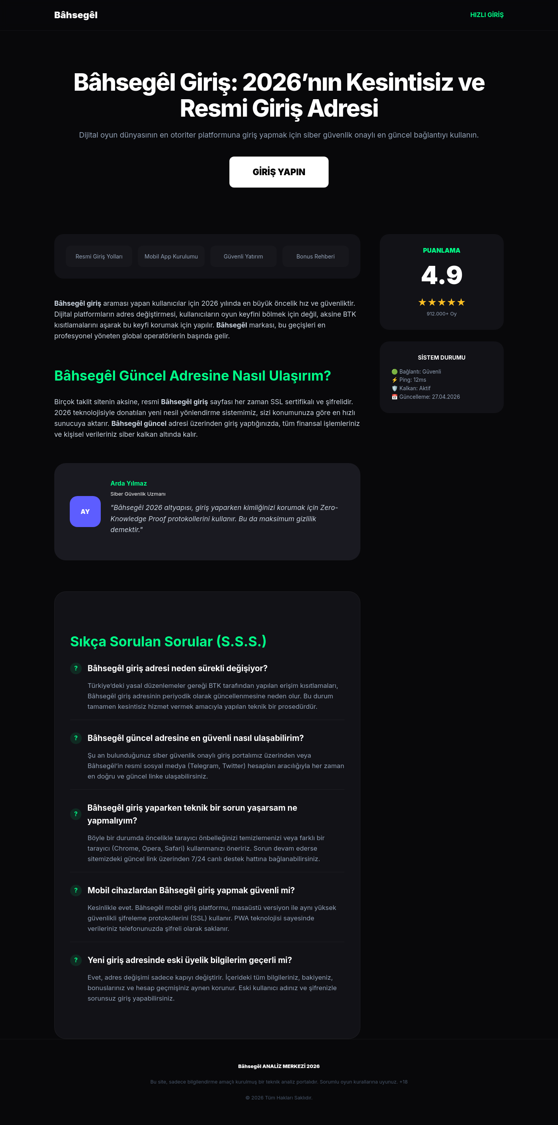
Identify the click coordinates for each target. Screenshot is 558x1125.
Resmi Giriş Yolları (99, 256)
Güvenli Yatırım (243, 256)
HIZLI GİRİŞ (487, 15)
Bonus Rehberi (315, 256)
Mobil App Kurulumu (171, 256)
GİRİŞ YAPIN (279, 172)
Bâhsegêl (76, 15)
